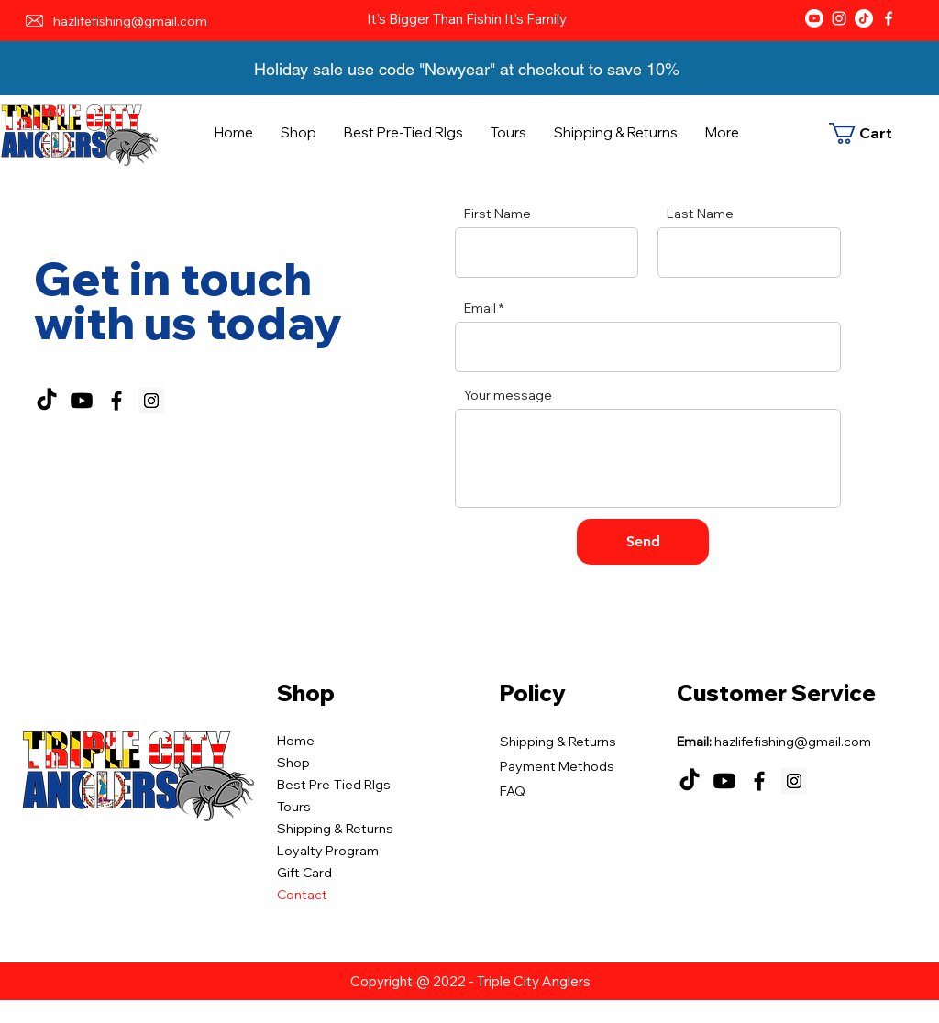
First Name (497, 213)
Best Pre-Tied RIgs (334, 784)
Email (480, 308)
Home (296, 740)
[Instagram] (839, 18)
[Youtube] (814, 18)
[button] (869, 133)
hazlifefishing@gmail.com (130, 21)
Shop (293, 762)
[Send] (643, 542)
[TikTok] (864, 18)
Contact (302, 894)
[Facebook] (888, 18)
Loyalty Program (328, 850)
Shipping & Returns (335, 828)
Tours (294, 806)
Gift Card (304, 872)
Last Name (700, 213)
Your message (508, 395)
